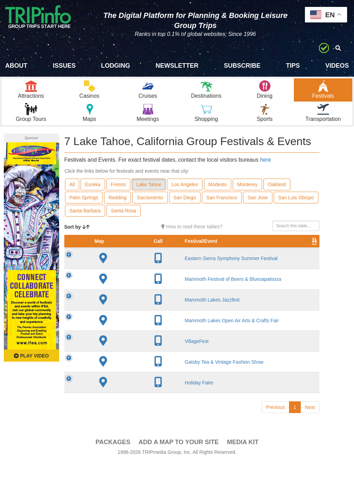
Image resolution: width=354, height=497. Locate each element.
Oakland (277, 194)
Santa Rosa (123, 220)
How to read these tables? (192, 236)
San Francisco (221, 207)
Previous (275, 442)
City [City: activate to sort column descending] (172, 258)
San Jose (258, 207)
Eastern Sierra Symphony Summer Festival (131, 278)
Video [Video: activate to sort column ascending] (302, 258)
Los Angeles (184, 194)
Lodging (115, 65)
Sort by (77, 237)
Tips (293, 65)
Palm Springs (83, 207)
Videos (337, 65)
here (265, 170)
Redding (118, 207)
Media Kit (242, 476)
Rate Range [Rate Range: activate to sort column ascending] (237, 254)
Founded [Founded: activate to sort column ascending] (206, 258)
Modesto (217, 194)
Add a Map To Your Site (179, 476)
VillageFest (121, 364)
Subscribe (242, 65)
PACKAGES (112, 476)
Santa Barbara (85, 220)
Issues (64, 65)
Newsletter (177, 65)
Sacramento (150, 207)
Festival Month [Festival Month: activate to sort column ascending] (270, 254)
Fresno (118, 194)
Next (310, 442)
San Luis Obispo (296, 207)
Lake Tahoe (148, 194)
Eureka (92, 194)
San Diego (185, 207)
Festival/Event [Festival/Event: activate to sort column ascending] (126, 258)
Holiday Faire (124, 414)
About (16, 65)
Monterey (247, 194)
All (72, 194)
